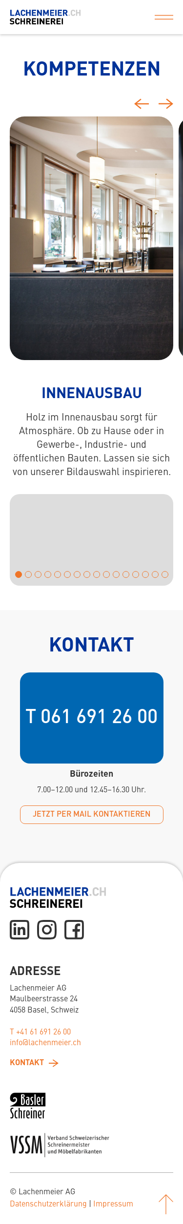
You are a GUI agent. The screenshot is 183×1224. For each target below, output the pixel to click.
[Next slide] (166, 103)
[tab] (91, 238)
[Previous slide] (141, 105)
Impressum (113, 1204)
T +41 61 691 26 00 (40, 1032)
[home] (45, 17)
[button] (164, 17)
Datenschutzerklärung (48, 1204)
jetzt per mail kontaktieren (92, 815)
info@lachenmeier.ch (45, 1043)
